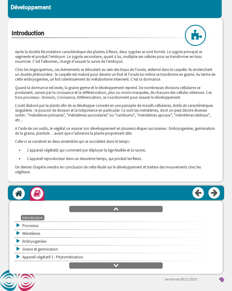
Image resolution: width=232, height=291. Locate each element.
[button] (116, 208)
